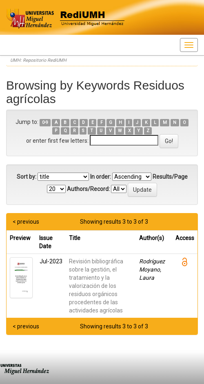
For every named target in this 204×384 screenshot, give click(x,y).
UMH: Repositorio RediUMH (38, 60)
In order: (100, 176)
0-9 (45, 122)
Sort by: (26, 176)
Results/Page (170, 176)
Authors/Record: (88, 189)
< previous (26, 221)
